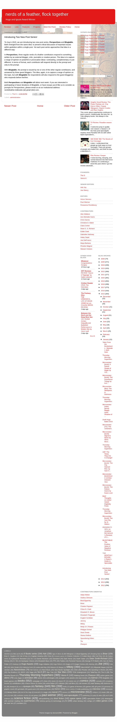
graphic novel (9, 689)
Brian (82, 603)
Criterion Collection (73, 656)
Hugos (68, 664)
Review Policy (65, 27)
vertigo (89, 701)
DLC (32, 659)
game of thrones (76, 686)
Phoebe (84, 670)
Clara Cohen (85, 226)
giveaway (107, 686)
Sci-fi (39, 672)
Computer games (59, 656)
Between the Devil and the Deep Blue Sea (87, 315)
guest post (32, 689)
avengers (62, 678)
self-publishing (44, 698)
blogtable (106, 678)
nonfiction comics (23, 695)
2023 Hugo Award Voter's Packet (92, 38)
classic (53, 681)
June (105, 321)
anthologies (50, 678)
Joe (100, 663)
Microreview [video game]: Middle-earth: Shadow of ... (107, 410)
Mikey (82, 624)
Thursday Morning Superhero (107, 357)
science (7, 698)
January (106, 339)
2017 (103, 287)
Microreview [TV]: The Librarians (107, 426)
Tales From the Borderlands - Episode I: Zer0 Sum (107, 347)
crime (40, 683)
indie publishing (83, 689)
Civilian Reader (87, 283)
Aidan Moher (85, 595)
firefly (65, 686)
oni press (34, 695)
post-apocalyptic (71, 695)
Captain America (37, 656)
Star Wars (62, 672)
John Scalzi (14, 667)
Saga (31, 672)
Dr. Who (16, 661)
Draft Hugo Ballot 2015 (107, 420)
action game (104, 675)
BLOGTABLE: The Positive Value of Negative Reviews (107, 545)
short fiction (59, 698)
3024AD (7, 654)
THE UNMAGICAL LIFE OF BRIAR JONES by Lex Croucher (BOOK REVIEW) (87, 302)
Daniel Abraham (42, 659)
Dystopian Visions (27, 661)
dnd (20, 686)
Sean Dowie (84, 632)
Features (25, 27)
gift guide (98, 686)
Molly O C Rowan (86, 627)
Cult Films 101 (100, 656)
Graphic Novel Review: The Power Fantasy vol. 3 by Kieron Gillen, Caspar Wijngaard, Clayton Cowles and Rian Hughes (100, 106)
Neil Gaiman (34, 670)
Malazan (53, 667)
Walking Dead (79, 675)
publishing (86, 695)
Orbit (76, 670)
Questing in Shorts (98, 670)
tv (66, 701)
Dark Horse (68, 659)
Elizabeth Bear (43, 661)
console (99, 681)
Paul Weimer (85, 202)
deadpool (13, 686)
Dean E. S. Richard (87, 228)
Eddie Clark (84, 231)
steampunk (109, 698)
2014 (103, 579)
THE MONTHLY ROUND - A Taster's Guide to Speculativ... (107, 559)
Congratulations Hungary (86, 264)
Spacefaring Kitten (87, 638)
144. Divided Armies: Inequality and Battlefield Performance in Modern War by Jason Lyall (86, 325)
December (107, 296)
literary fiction (12, 692)
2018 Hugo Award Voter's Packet (92, 50)
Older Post (69, 106)
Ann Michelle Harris (87, 217)
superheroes (29, 701)
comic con (72, 681)
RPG (111, 670)
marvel (55, 692)
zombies (20, 703)
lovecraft (37, 692)
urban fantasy (78, 701)
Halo (104, 661)
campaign (36, 681)
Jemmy (83, 621)
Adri (44, 654)
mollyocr (95, 692)
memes (64, 692)
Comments (87, 66)
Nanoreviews (19, 670)
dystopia (27, 686)
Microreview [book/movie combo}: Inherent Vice (107, 478)
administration (15, 97)
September (107, 310)
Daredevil (56, 659)
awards (72, 678)
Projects (36, 27)
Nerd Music (46, 670)
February (106, 334)
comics (84, 680)
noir (11, 695)
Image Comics (79, 664)
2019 (103, 281)
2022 (103, 271)
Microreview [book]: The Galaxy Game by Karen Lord (107, 489)
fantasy (39, 686)
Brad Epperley (85, 601)
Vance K (83, 178)
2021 (103, 275)
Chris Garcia (85, 220)
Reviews (7, 27)
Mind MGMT (85, 667)
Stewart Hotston (86, 249)
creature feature (30, 683)
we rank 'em (8, 703)
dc (5, 686)
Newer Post (10, 106)
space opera (75, 698)
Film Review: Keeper (98, 155)
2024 (103, 265)
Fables (62, 661)
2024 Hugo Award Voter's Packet (92, 35)
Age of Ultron (56, 654)
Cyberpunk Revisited (19, 659)
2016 (103, 291)
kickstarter (109, 689)
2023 (103, 268)
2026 (103, 259)
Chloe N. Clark (85, 609)
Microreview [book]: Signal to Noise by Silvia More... (106, 437)
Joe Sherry (84, 190)
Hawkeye (16, 664)
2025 (103, 262)
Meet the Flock (50, 27)
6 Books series (30, 654)
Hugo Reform (57, 664)
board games (9, 681)
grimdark (21, 689)
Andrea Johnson (86, 598)
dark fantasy (95, 683)
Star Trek (50, 672)
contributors (16, 683)
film (53, 686)
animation (29, 678)
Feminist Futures (75, 661)
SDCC (23, 672)
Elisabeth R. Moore (87, 612)
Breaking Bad (95, 654)
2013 (103, 582)
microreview (78, 691)
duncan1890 (57, 713)
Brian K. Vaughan (10, 656)
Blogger (74, 713)
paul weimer (49, 695)
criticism (62, 683)
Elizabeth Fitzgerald (87, 615)
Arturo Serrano (85, 199)
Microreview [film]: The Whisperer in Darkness (107, 390)
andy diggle (18, 678)
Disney (6, 661)
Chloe (49, 656)
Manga (61, 667)
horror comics (70, 689)
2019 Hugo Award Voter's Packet (92, 47)
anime (40, 678)
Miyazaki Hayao (100, 667)
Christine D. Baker (87, 223)
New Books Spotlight (62, 670)
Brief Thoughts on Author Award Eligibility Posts (106, 501)
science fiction (22, 698)
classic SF (61, 681)
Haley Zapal (84, 237)
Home (77, 27)
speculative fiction (93, 698)
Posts (85, 62)
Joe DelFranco (85, 240)
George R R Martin (92, 661)
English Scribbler (86, 618)
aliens (6, 678)
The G (82, 175)
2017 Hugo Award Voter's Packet (92, 53)
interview (96, 689)
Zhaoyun (83, 644)
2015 (103, 294)
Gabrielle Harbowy (87, 234)
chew (46, 681)
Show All (92, 336)
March (105, 331)
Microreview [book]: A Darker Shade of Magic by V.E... (106, 367)
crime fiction (50, 683)
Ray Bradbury (12, 672)
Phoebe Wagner (86, 246)
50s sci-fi (16, 654)
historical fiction (45, 689)
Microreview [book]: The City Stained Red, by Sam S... (107, 466)
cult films (71, 683)
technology (57, 701)
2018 (103, 284)
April (105, 328)
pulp (94, 695)
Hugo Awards (27, 664)
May (105, 325)
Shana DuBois (85, 635)
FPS (54, 661)
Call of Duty (24, 656)
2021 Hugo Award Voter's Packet (92, 41)
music (104, 692)
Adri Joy (83, 187)
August (106, 315)
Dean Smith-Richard (98, 658)
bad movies (83, 678)
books (21, 680)
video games (101, 701)
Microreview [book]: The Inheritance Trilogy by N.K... (107, 379)
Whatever (84, 261)
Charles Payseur (86, 606)
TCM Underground (79, 672)
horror (57, 689)
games (88, 686)
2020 (103, 278)
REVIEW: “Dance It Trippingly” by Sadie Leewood (87, 275)
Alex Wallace (85, 214)
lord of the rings (26, 692)
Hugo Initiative (44, 664)
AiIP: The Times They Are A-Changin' (107, 455)
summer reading (14, 701)
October (106, 307)
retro (100, 695)
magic (45, 692)
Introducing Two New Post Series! (106, 571)
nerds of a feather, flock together (36, 14)
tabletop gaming (45, 701)
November (107, 302)
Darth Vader (80, 659)
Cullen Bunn (86, 656)
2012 (103, 585)
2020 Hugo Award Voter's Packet (92, 44)
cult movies (83, 683)
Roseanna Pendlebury (88, 205)
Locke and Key (41, 667)
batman (94, 678)
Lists (17, 27)
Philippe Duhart (86, 629)
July (104, 318)
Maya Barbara (85, 243)
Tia (81, 641)
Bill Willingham (69, 654)
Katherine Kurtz (28, 667)
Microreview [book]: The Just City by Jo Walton (107, 520)
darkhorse (107, 683)
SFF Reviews (86, 271)
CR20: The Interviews (85, 286)
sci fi (107, 695)
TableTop (93, 672)
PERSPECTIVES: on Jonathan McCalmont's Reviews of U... (107, 532)
